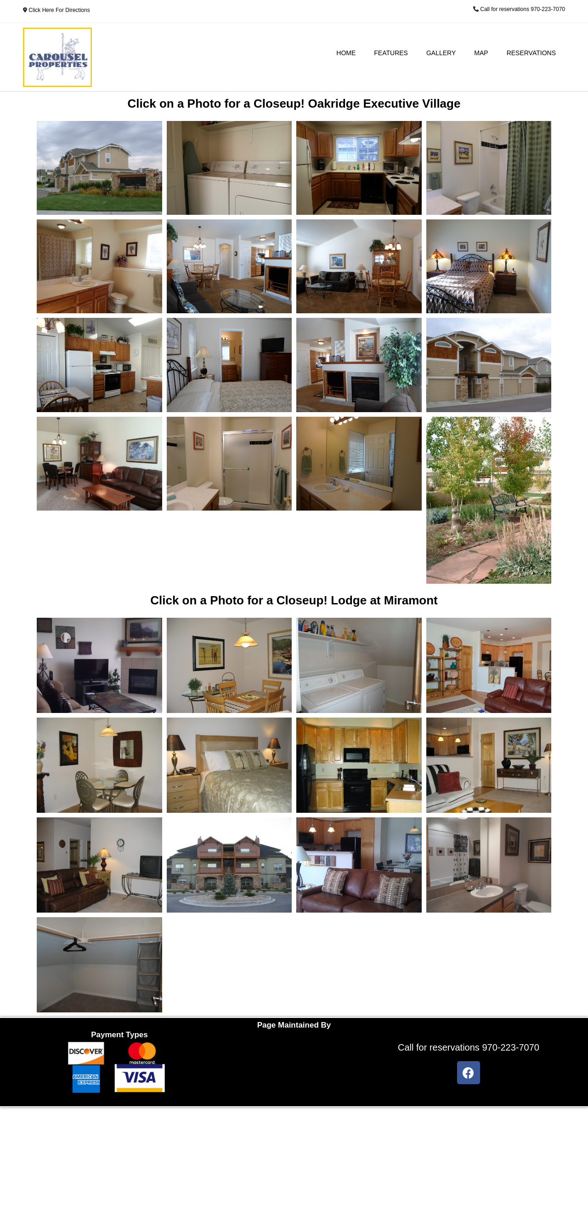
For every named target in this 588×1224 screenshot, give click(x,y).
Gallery (441, 53)
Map (481, 53)
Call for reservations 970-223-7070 (522, 9)
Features (391, 53)
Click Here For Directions (59, 10)
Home (346, 53)
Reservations (531, 53)
